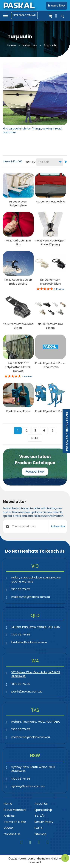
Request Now (35, 471)
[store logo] (19, 5)
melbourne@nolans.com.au (30, 597)
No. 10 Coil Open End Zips (18, 242)
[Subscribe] (58, 526)
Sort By (30, 162)
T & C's (39, 816)
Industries (30, 45)
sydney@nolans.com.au (28, 786)
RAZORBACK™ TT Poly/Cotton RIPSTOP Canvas (18, 367)
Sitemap (40, 834)
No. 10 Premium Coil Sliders (50, 326)
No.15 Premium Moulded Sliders (18, 326)
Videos (8, 828)
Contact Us (12, 834)
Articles (9, 816)
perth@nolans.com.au (26, 691)
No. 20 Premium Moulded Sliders (50, 282)
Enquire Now (56, 5)
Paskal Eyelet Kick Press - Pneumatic (50, 365)
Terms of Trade (15, 822)
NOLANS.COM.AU (24, 15)
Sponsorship (43, 810)
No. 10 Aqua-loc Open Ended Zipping (18, 282)
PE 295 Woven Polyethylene (18, 203)
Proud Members (15, 810)
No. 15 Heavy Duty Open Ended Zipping (50, 242)
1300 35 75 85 (20, 589)
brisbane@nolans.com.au (29, 642)
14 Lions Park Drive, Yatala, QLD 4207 (35, 627)
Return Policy (44, 822)
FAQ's (39, 828)
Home (12, 45)
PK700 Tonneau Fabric (50, 201)
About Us (41, 804)
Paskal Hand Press (18, 411)
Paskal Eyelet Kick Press (50, 411)
